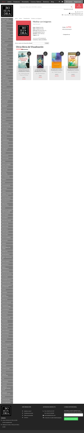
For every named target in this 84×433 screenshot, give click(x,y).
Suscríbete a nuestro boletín (71, 418)
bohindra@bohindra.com (77, 13)
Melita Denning (25, 73)
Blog (52, 1)
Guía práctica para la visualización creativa (23, 70)
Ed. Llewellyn (41, 73)
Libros (9, 1)
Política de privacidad (27, 415)
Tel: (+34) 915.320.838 (49, 413)
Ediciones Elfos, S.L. (42, 30)
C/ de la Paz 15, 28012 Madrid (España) (73, 15)
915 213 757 (80, 12)
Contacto (25, 417)
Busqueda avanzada (68, 9)
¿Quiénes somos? (26, 411)
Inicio (4, 1)
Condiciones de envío (27, 413)
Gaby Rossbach (36, 24)
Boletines (46, 1)
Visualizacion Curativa (73, 70)
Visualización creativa (56, 70)
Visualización (27, 18)
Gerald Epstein (74, 72)
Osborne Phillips (24, 75)
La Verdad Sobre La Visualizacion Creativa (40, 70)
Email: (30, 43)
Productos (16, 1)
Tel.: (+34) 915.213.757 (49, 411)
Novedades (25, 1)
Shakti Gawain (57, 72)
